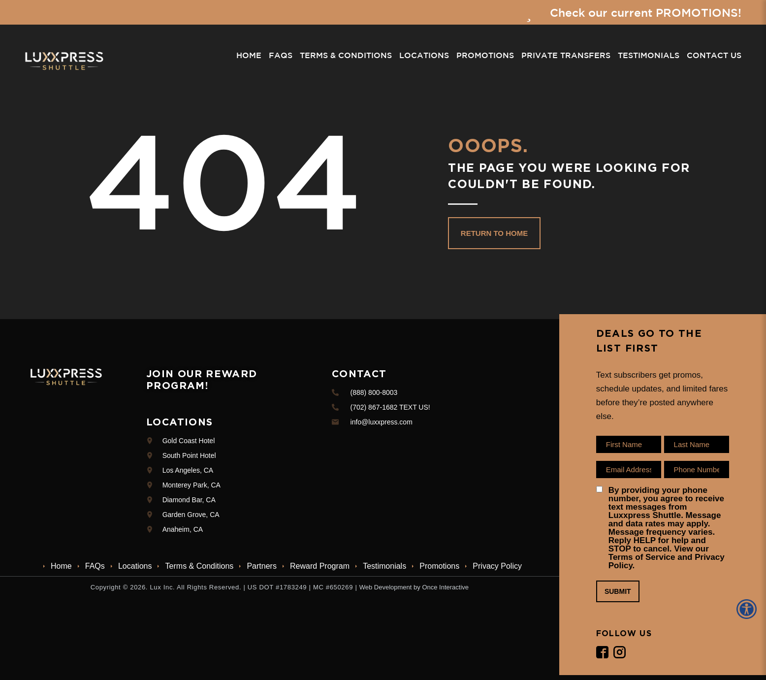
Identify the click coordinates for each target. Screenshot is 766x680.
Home (248, 56)
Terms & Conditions (346, 56)
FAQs (280, 56)
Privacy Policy (497, 566)
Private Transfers (565, 56)
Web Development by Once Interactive (414, 587)
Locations (424, 56)
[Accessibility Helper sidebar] (748, 609)
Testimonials (648, 56)
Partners (261, 566)
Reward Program (320, 566)
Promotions (485, 56)
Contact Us (714, 56)
